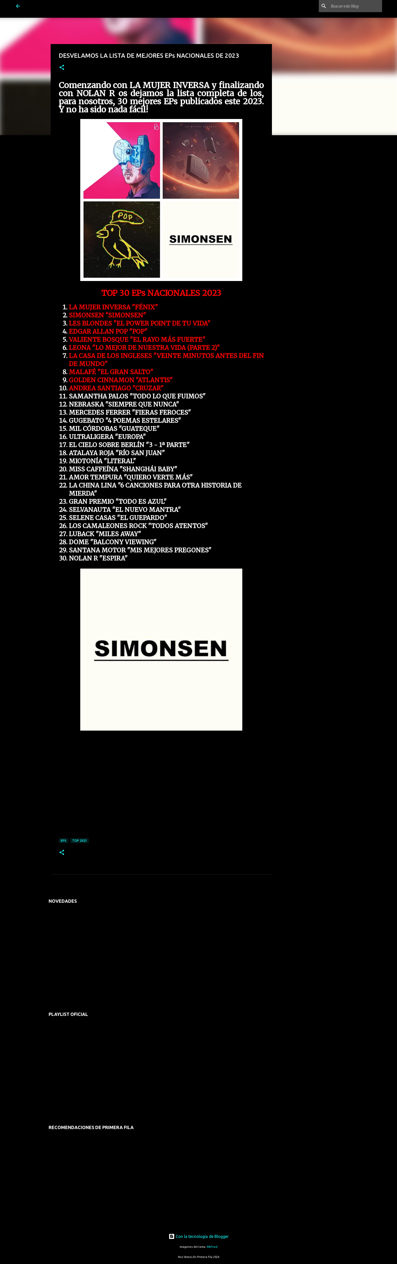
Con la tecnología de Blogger (199, 1236)
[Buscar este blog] (355, 6)
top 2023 (79, 840)
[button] (62, 67)
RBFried (212, 1246)
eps (63, 840)
